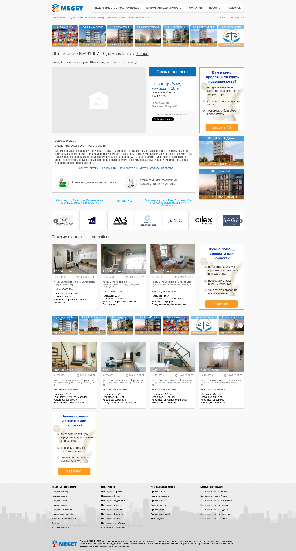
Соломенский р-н (74, 62)
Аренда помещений (160, 514)
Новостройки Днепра (111, 505)
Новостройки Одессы (111, 509)
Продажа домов (59, 500)
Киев (55, 62)
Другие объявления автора (156, 167)
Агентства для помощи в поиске (94, 182)
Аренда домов (158, 500)
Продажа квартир (60, 491)
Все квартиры (124, 200)
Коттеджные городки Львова (214, 518)
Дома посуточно (158, 505)
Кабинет (220, 17)
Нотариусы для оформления (160, 179)
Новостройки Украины (112, 491)
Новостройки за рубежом (113, 523)
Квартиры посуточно (160, 496)
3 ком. (142, 53)
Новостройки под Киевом (113, 500)
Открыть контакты (172, 72)
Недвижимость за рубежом (65, 514)
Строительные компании (113, 527)
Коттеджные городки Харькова (215, 514)
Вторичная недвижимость (163, 8)
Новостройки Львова (111, 518)
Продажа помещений (62, 509)
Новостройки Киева (110, 496)
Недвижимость (59, 18)
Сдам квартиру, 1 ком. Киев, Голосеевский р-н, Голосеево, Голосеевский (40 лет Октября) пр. (167, 203)
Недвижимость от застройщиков (117, 8)
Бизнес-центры (158, 518)
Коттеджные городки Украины (214, 491)
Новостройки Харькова (112, 514)
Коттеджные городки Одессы (214, 509)
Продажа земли (59, 505)
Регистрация (237, 17)
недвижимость (180, 114)
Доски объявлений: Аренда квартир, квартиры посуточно (97, 18)
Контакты (56, 523)
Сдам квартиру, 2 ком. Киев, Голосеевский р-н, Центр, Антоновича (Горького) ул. (79, 201)
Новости (214, 8)
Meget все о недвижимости (65, 543)
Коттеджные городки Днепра (214, 505)
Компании (195, 8)
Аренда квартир (158, 491)
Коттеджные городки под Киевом (216, 500)
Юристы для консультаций (158, 183)
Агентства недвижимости (64, 518)
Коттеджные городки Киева (213, 496)
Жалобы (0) (108, 167)
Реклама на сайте (60, 527)
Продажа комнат (60, 496)
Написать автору (87, 167)
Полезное (234, 8)
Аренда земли (157, 509)
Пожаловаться (128, 167)
